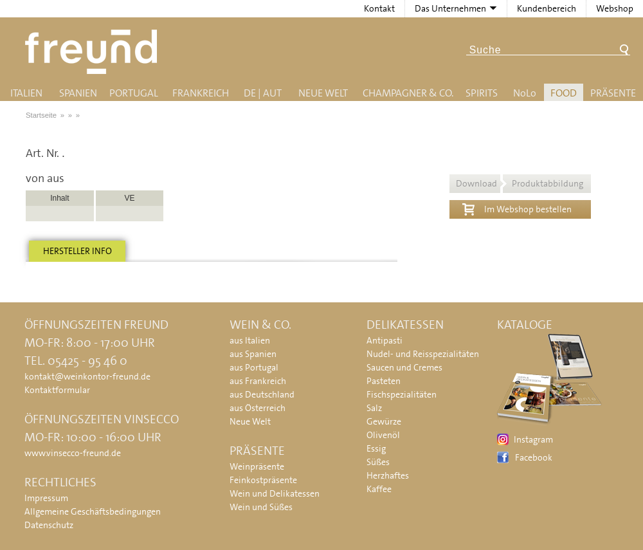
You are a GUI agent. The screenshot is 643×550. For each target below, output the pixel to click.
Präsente (613, 93)
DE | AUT (263, 93)
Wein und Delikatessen (275, 493)
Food (563, 93)
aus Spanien (253, 354)
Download (519, 183)
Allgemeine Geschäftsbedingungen (92, 511)
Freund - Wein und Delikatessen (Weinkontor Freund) (93, 52)
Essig (376, 448)
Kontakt (379, 8)
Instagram (533, 439)
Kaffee (379, 489)
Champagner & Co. (408, 93)
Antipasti (385, 340)
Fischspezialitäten (402, 394)
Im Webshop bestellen (517, 207)
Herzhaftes (388, 475)
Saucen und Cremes (404, 367)
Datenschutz (48, 525)
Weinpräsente (257, 466)
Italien (26, 93)
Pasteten (384, 381)
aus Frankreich (258, 381)
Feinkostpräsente (263, 480)
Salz (374, 408)
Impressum (46, 498)
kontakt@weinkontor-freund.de (87, 376)
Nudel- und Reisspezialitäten (423, 354)
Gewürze (384, 421)
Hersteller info (77, 251)
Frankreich (200, 93)
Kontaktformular (57, 390)
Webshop (614, 8)
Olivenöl (383, 435)
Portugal (133, 93)
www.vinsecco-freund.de (72, 453)
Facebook (533, 457)
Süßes (378, 462)
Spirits (482, 93)
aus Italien (250, 340)
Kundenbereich (546, 8)
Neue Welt (323, 93)
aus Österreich (257, 408)
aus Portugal (254, 367)
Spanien (78, 93)
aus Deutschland (262, 394)
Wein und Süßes (261, 507)
